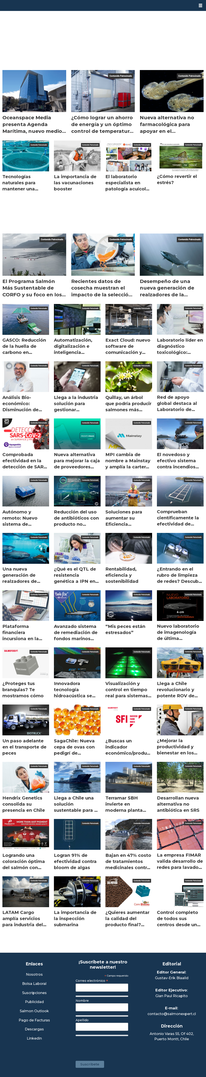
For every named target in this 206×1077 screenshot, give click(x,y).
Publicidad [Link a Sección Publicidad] (34, 1002)
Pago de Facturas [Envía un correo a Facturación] (34, 1020)
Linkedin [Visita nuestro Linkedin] (34, 1038)
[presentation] (109, 1046)
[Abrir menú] (200, 5)
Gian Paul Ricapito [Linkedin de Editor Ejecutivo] (171, 996)
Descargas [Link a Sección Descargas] (34, 1029)
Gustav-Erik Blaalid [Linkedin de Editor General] (171, 978)
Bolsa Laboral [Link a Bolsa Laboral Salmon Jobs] (34, 983)
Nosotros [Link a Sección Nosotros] (34, 974)
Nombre (82, 1001)
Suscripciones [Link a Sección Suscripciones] (34, 993)
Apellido (82, 1020)
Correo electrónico (92, 981)
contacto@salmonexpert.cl (171, 1014)
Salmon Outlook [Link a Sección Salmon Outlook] (34, 1011)
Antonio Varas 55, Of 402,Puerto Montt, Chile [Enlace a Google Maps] (172, 1036)
